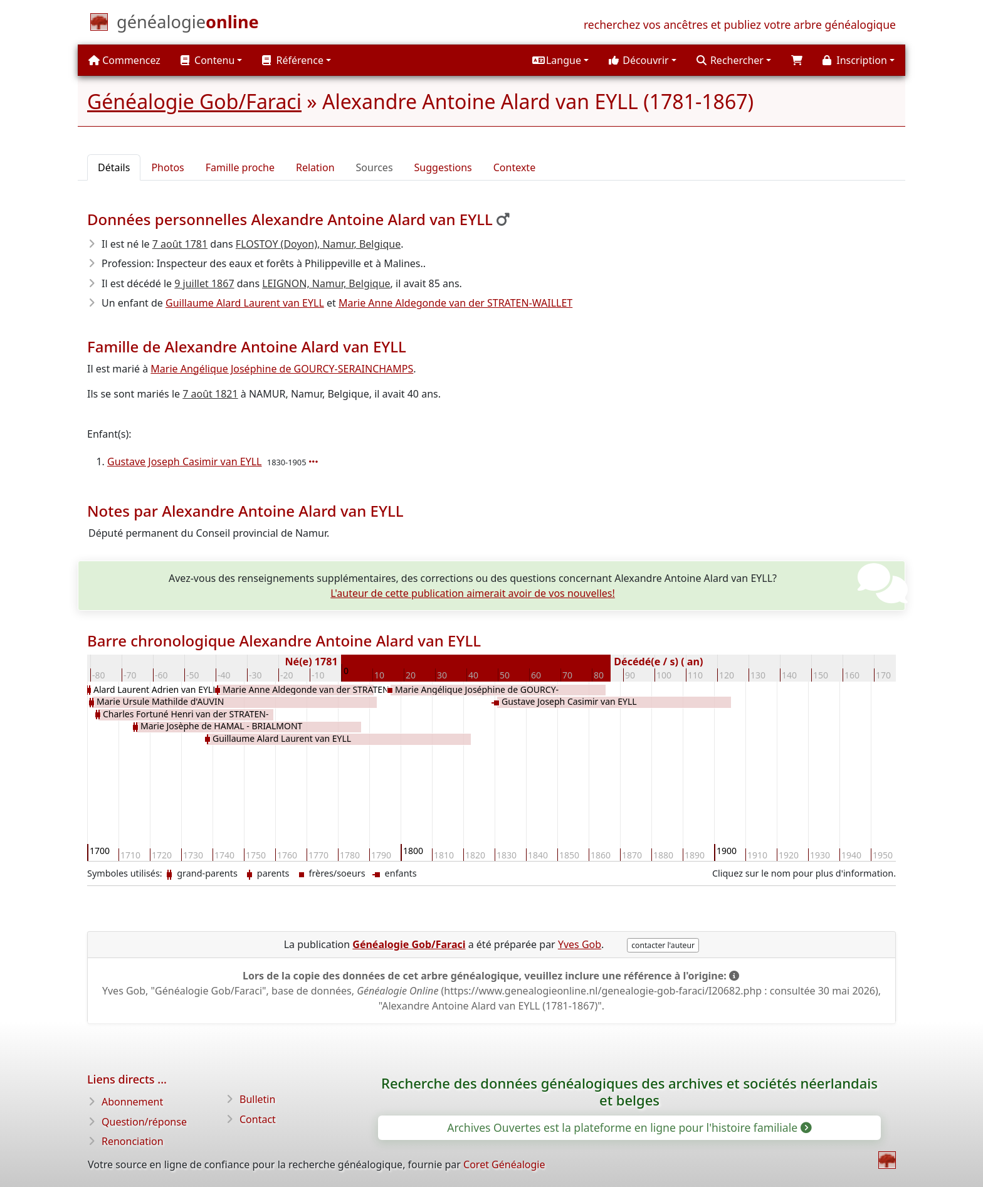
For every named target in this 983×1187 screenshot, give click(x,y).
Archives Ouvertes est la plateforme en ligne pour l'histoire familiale (628, 1127)
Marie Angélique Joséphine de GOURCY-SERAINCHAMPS (281, 369)
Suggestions (443, 167)
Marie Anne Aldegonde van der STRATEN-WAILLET (455, 303)
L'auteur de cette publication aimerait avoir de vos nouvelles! (472, 593)
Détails (114, 167)
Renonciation (133, 1141)
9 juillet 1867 (204, 283)
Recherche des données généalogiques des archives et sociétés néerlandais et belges (629, 1091)
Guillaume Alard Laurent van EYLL (245, 303)
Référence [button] (292, 60)
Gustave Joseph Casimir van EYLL (184, 461)
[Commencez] (188, 24)
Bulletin (257, 1099)
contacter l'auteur (663, 945)
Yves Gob (579, 944)
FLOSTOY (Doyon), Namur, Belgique (318, 244)
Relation (315, 167)
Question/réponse (144, 1122)
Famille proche (240, 167)
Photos (167, 167)
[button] (560, 60)
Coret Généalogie (504, 1164)
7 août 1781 (180, 244)
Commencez (124, 60)
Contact (257, 1119)
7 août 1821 (210, 394)
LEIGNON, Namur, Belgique (326, 283)
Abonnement (132, 1102)
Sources (374, 167)
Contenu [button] (207, 60)
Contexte (514, 167)
